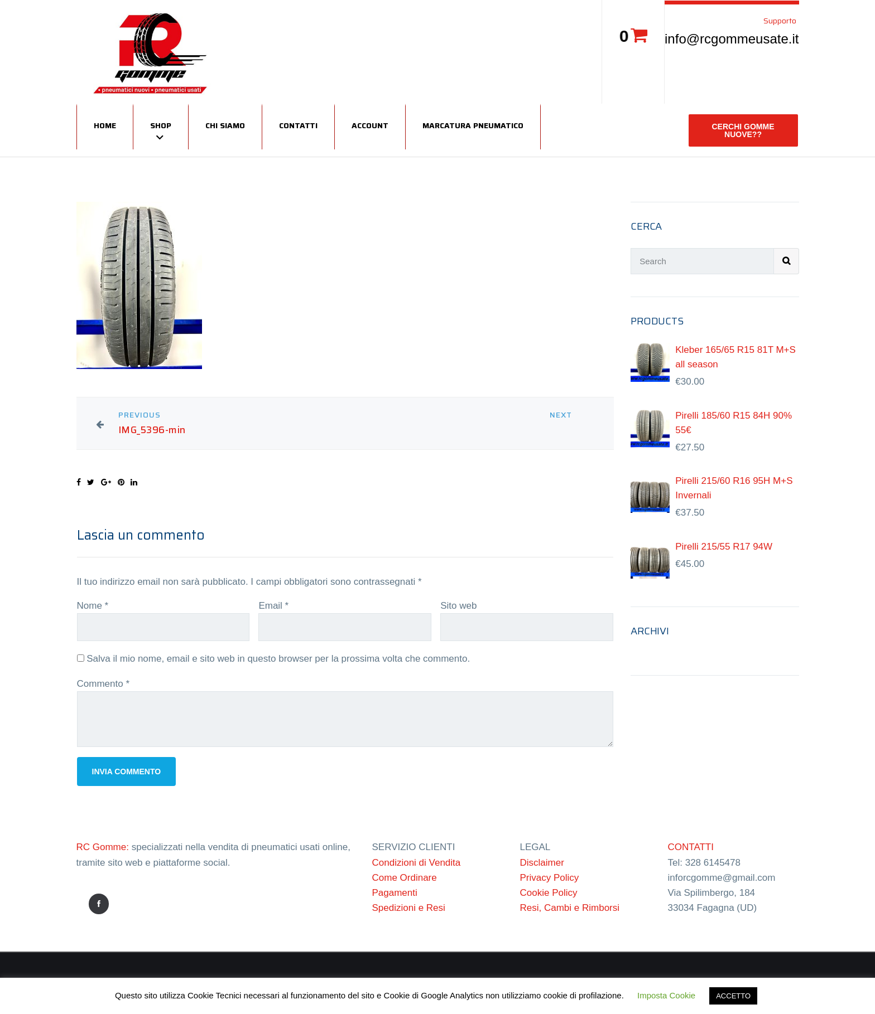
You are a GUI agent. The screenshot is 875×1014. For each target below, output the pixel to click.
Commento (103, 683)
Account (370, 125)
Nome (93, 605)
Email (273, 605)
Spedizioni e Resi (408, 908)
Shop (160, 125)
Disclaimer (542, 862)
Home (105, 125)
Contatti (298, 125)
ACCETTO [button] (733, 996)
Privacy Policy (549, 877)
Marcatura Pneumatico (472, 125)
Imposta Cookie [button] (666, 995)
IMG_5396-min (152, 430)
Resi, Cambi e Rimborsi (570, 908)
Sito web (458, 605)
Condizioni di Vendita (416, 862)
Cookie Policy (549, 892)
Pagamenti (394, 892)
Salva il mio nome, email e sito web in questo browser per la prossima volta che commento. (278, 658)
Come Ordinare (404, 877)
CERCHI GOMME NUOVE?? (743, 130)
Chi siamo (225, 125)
